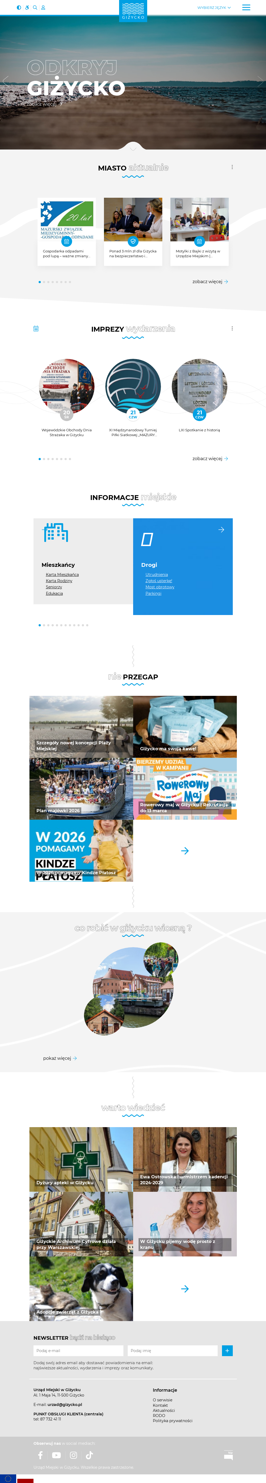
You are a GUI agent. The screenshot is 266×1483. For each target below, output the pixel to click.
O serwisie (162, 1400)
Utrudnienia (157, 574)
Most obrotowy (160, 587)
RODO (159, 1415)
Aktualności (164, 1410)
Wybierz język (211, 8)
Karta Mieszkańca (62, 574)
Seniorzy (54, 587)
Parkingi (153, 593)
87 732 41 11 (50, 1419)
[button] (6, 82)
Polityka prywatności (173, 1420)
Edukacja (54, 593)
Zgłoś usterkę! (159, 580)
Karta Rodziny (59, 580)
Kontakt (160, 1405)
